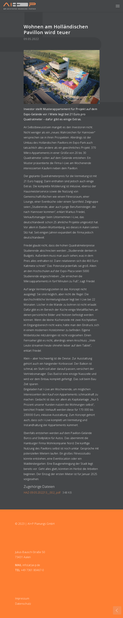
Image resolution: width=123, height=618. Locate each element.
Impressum (22, 598)
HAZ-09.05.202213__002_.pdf (42, 492)
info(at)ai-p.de (31, 565)
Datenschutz (23, 604)
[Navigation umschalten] (118, 6)
